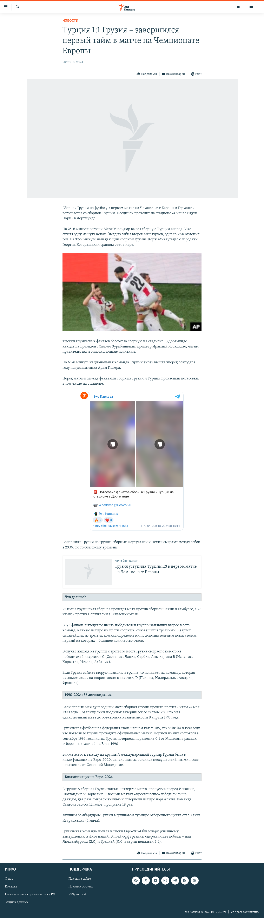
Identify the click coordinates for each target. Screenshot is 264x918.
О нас (9, 879)
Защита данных (16, 902)
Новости (70, 21)
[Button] (147, 74)
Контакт (11, 886)
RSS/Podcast (77, 894)
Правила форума (80, 886)
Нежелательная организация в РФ (30, 894)
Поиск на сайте (79, 879)
